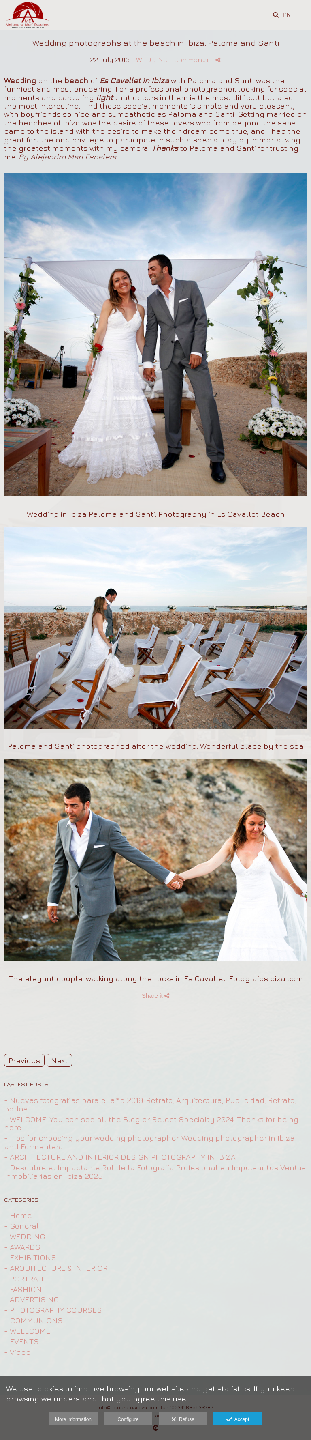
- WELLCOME (27, 1330)
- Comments (189, 59)
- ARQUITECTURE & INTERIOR (55, 1268)
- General (21, 1225)
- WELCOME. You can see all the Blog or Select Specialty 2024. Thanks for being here (151, 1123)
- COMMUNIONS (33, 1320)
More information (73, 1419)
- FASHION (23, 1289)
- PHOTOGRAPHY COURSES (53, 1309)
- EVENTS (21, 1341)
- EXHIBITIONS (30, 1257)
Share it (155, 995)
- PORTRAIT (24, 1278)
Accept (237, 1419)
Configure (127, 1419)
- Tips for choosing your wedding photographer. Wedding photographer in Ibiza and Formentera (149, 1142)
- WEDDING (24, 1236)
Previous (24, 1060)
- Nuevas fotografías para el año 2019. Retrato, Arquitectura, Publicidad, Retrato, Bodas (150, 1104)
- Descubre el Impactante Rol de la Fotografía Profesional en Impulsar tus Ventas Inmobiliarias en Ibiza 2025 (155, 1171)
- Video (17, 1352)
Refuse (182, 1419)
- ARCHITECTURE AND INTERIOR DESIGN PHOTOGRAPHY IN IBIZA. (120, 1156)
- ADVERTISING (31, 1299)
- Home (18, 1215)
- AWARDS (22, 1246)
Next (59, 1060)
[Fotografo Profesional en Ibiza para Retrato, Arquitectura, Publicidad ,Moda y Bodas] (28, 15)
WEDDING (152, 59)
